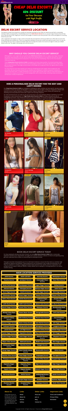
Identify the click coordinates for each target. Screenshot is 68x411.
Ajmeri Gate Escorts (42, 304)
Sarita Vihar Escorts (9, 379)
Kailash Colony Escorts (42, 329)
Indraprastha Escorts (26, 326)
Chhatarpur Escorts (9, 295)
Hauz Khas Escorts (59, 280)
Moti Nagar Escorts (59, 341)
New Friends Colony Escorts (25, 351)
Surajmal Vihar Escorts (26, 384)
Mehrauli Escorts (25, 341)
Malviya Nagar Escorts (42, 288)
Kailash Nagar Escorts (59, 329)
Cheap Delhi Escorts (47, 409)
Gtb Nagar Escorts (59, 323)
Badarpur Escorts (42, 307)
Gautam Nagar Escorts (9, 323)
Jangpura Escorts (59, 326)
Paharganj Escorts (26, 288)
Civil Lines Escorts (59, 312)
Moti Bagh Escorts (59, 292)
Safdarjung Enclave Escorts (42, 375)
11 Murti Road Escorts (59, 304)
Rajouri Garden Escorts (26, 370)
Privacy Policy (54, 397)
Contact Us (38, 402)
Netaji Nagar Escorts (9, 350)
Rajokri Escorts (9, 369)
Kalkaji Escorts (59, 285)
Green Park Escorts (9, 285)
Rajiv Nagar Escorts (59, 364)
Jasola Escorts (9, 329)
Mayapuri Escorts (59, 336)
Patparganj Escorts (42, 355)
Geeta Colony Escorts (26, 323)
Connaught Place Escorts (42, 281)
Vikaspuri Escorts (42, 383)
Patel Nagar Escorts (25, 355)
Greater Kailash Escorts (59, 299)
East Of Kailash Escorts (59, 318)
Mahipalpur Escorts (59, 276)
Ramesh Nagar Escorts (42, 369)
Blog (36, 399)
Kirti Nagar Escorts (59, 333)
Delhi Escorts (9, 276)
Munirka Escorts (25, 345)
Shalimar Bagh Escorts (59, 379)
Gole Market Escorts (42, 323)
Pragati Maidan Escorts (26, 359)
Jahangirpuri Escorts (42, 326)
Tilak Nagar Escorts (42, 292)
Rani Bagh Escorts (59, 369)
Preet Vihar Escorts (42, 359)
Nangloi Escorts (42, 345)
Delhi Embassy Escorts (25, 318)
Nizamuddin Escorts (42, 350)
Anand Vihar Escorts (25, 307)
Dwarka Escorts (9, 280)
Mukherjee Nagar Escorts (9, 346)
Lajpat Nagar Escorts (42, 285)
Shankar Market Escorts (9, 384)
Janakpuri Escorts (25, 280)
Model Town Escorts (42, 341)
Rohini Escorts (25, 374)
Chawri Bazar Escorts (26, 312)
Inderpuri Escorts (9, 326)
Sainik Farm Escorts (59, 374)
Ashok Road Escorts (25, 299)
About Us (22, 397)
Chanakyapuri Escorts (26, 285)
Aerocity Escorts (42, 276)
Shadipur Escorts (42, 379)
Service (22, 399)
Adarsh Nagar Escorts (9, 307)
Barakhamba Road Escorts (59, 308)
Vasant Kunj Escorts (42, 295)
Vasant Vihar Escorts (59, 295)
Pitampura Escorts (9, 359)
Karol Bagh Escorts (9, 292)
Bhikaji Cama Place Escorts (9, 313)
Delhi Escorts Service (37, 34)
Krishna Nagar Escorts (9, 336)
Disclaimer (53, 399)
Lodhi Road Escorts (9, 304)
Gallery (22, 402)
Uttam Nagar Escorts (25, 295)
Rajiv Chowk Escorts (42, 364)
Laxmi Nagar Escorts (25, 336)
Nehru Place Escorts (9, 299)
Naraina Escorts (59, 345)
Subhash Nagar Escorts (42, 299)
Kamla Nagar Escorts (9, 333)
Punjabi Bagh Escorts (59, 359)
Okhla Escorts (59, 350)
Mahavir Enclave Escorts (42, 337)
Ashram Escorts (9, 288)
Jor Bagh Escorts (25, 329)
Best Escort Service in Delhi (42, 254)
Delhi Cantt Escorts (25, 304)
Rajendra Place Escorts (26, 365)
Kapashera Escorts (26, 333)
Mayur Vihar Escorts (9, 341)
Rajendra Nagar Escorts (9, 365)
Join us (37, 397)
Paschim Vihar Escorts (9, 355)
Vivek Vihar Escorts (59, 383)
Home (21, 394)
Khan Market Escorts (42, 333)
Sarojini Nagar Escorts (25, 379)
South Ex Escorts (25, 292)
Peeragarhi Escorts (59, 355)
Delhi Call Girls (25, 276)
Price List (37, 394)
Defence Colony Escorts (9, 318)
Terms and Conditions (56, 394)
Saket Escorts (59, 288)
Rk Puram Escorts (9, 374)
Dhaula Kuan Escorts (42, 318)
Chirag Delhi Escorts (42, 312)
